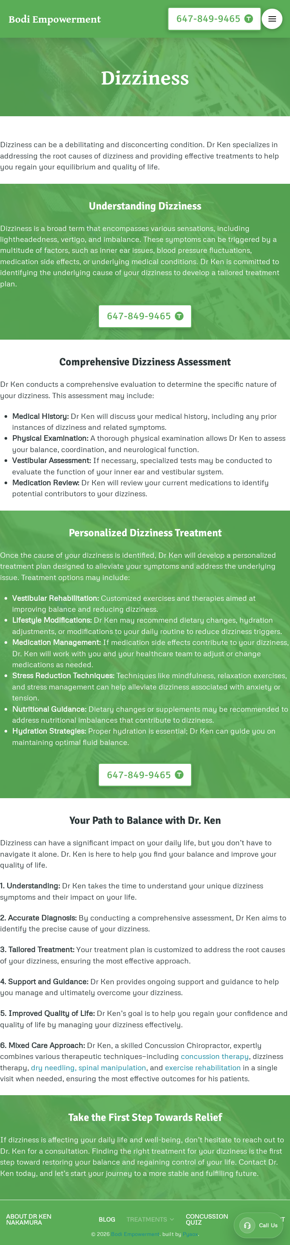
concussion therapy (215, 1055)
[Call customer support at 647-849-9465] (258, 1225)
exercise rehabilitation (203, 1067)
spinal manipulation (112, 1067)
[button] (272, 19)
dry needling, (54, 1067)
